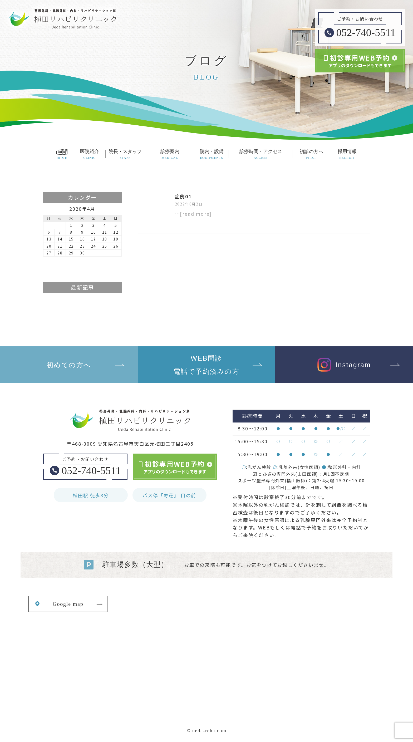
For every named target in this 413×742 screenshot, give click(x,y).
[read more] (196, 213)
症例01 (183, 196)
